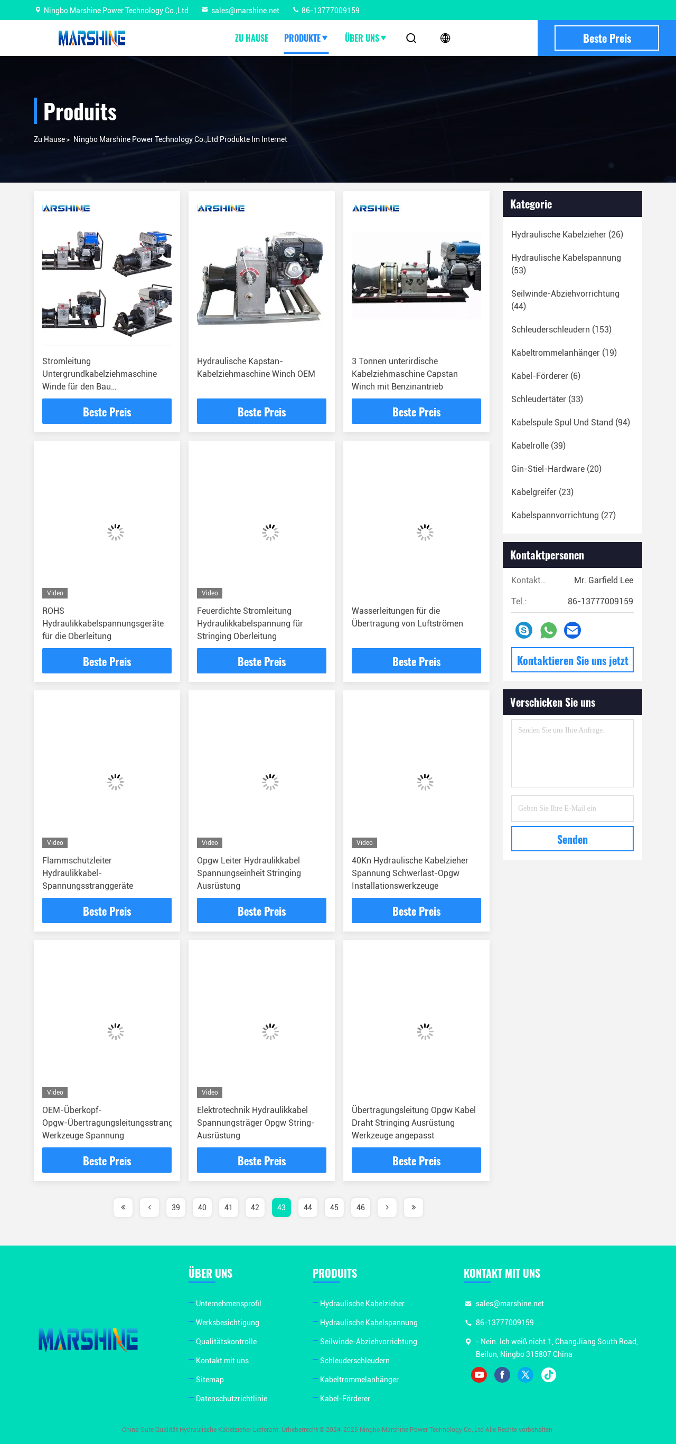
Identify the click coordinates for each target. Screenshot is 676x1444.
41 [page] (228, 1207)
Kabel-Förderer (345, 1398)
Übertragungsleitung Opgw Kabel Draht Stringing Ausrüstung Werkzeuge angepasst (414, 1123)
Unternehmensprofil (228, 1303)
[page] (123, 1207)
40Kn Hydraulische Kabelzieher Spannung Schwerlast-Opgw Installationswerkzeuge (410, 873)
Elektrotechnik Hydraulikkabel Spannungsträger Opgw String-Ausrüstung (256, 1123)
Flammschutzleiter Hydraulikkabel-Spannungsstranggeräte (87, 873)
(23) (542, 492)
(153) (561, 330)
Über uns (366, 38)
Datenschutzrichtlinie (231, 1398)
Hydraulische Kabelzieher (362, 1303)
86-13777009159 (326, 10)
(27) (563, 515)
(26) (567, 235)
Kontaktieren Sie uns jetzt (572, 660)
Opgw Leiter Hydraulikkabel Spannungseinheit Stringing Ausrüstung (249, 873)
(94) (570, 422)
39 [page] (176, 1207)
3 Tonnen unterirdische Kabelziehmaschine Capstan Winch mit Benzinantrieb (405, 374)
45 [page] (334, 1207)
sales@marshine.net (240, 10)
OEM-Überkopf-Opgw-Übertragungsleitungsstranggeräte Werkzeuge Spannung (119, 1123)
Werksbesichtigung (227, 1322)
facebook (502, 1375)
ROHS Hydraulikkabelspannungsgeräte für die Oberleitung (103, 623)
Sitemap (210, 1379)
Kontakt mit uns (222, 1360)
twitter (525, 1375)
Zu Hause (251, 38)
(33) (547, 399)
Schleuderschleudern (355, 1360)
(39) (538, 446)
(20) (556, 469)
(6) (545, 376)
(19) (564, 353)
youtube (479, 1375)
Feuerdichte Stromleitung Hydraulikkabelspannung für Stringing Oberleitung (250, 623)
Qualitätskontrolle (226, 1341)
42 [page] (255, 1207)
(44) (565, 300)
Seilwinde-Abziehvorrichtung (368, 1341)
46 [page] (360, 1207)
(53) (566, 264)
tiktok (549, 1375)
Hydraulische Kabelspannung (369, 1322)
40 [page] (202, 1207)
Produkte (306, 38)
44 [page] (308, 1207)
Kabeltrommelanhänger (359, 1379)
